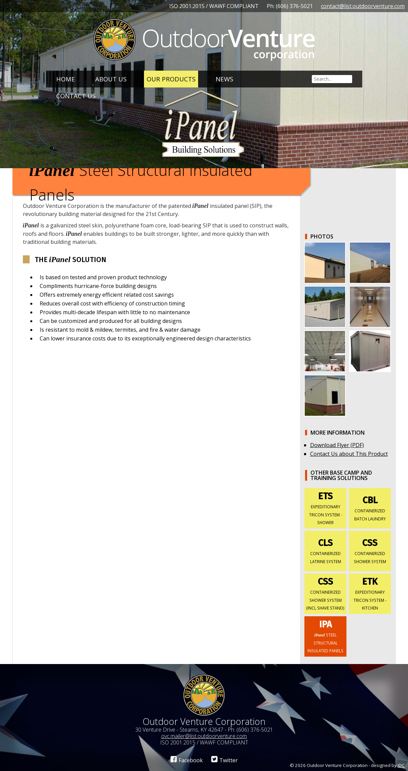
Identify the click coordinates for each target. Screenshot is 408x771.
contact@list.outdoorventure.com (363, 6)
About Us (110, 79)
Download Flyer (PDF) (337, 445)
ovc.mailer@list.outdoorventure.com (204, 736)
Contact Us (76, 95)
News (224, 79)
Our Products (171, 79)
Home (65, 79)
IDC (401, 765)
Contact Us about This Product (349, 453)
